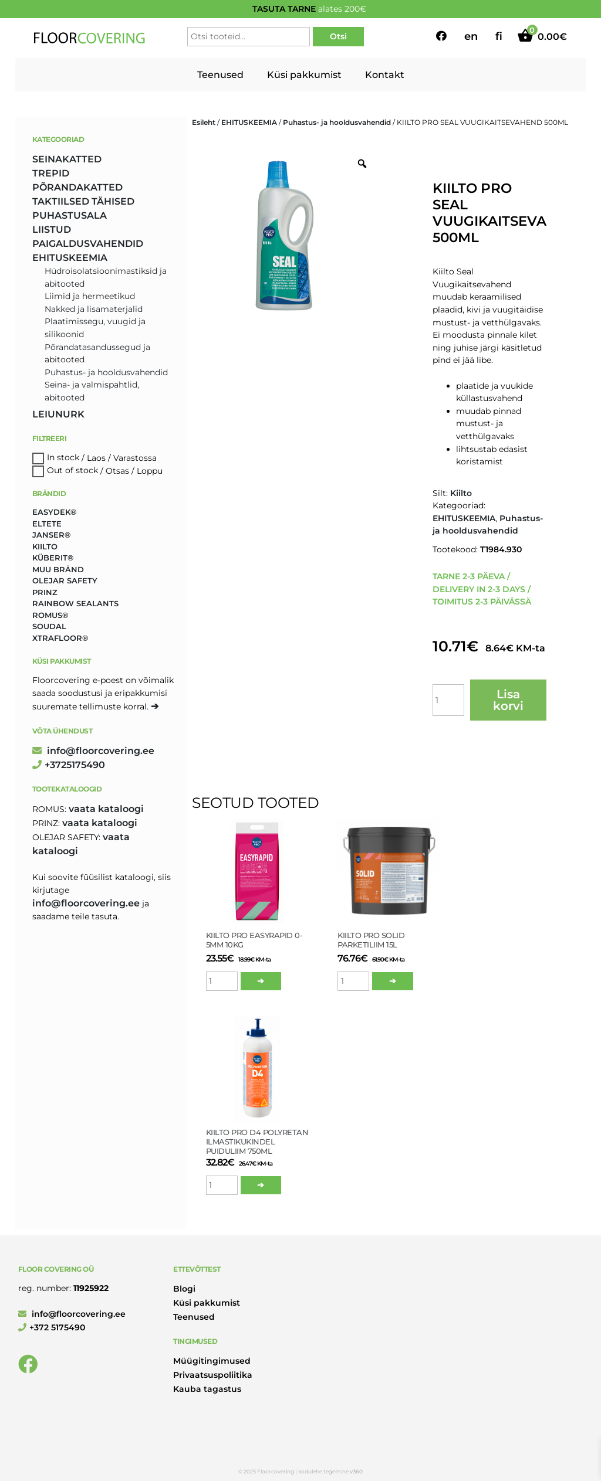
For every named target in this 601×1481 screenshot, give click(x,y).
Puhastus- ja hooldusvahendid (337, 122)
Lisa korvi (508, 700)
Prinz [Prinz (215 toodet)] (45, 592)
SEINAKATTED (67, 159)
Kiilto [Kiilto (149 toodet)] (45, 546)
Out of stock (72, 471)
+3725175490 (68, 764)
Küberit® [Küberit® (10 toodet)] (52, 557)
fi (498, 36)
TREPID (50, 173)
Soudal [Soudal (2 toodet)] (49, 626)
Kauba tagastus (207, 1389)
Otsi (338, 36)
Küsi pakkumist (304, 74)
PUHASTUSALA (69, 215)
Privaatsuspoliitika (212, 1375)
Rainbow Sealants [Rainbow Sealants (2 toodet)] (75, 603)
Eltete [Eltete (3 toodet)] (47, 523)
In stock (63, 458)
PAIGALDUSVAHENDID (87, 243)
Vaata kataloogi (106, 808)
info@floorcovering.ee (93, 750)
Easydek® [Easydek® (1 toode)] (54, 512)
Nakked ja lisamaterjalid (94, 309)
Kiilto (461, 493)
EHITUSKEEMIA (249, 122)
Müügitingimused (212, 1361)
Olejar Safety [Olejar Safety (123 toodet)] (64, 580)
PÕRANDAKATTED (77, 187)
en (471, 36)
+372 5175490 (51, 1327)
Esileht (203, 122)
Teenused (220, 74)
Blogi (184, 1288)
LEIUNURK (58, 414)
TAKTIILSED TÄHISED (83, 201)
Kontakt (384, 74)
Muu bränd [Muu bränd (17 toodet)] (58, 569)
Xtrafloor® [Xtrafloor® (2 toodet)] (60, 638)
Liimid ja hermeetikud (90, 296)
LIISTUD (51, 229)
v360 (356, 1471)
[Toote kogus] (448, 700)
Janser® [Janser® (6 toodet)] (51, 534)
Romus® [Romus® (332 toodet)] (50, 615)
